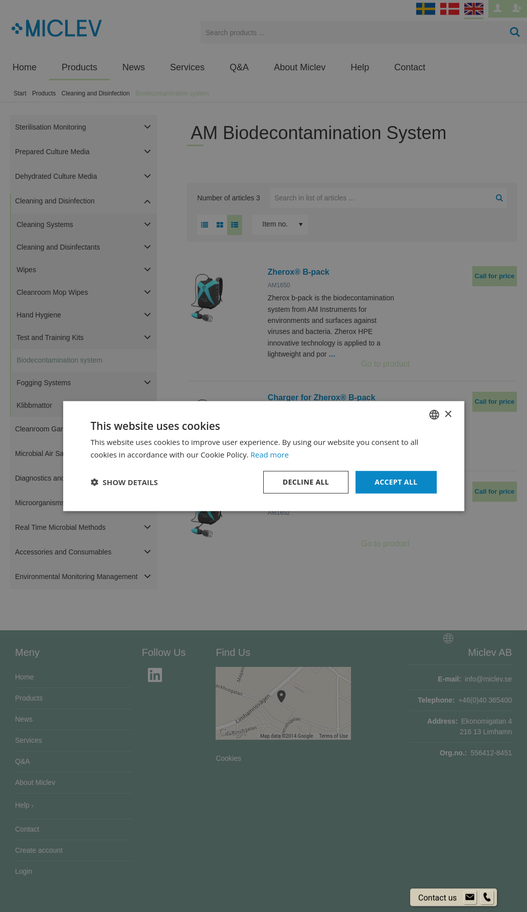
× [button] (448, 414)
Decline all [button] (306, 482)
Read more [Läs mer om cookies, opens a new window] (270, 454)
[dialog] (263, 456)
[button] (124, 482)
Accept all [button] (396, 482)
